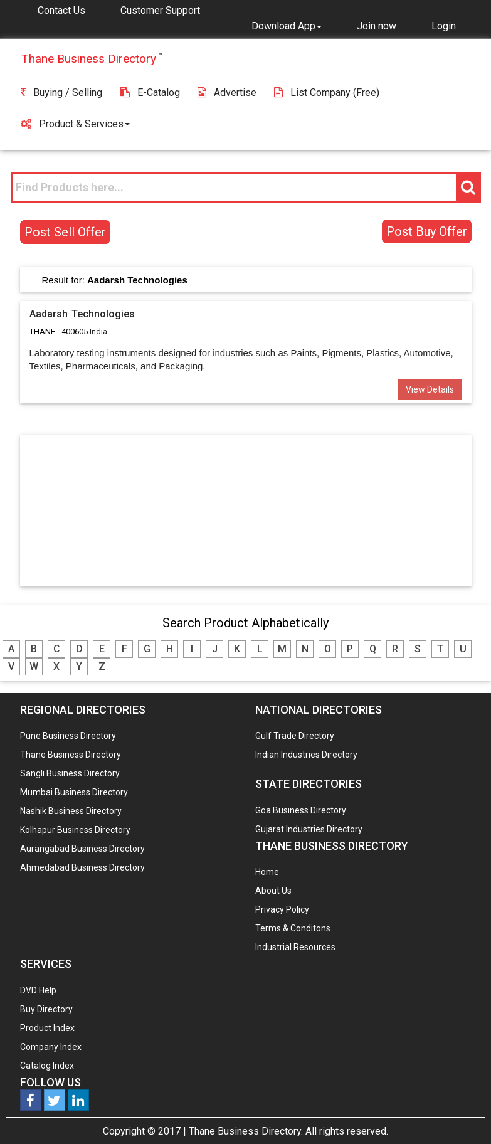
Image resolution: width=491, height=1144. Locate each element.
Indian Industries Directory (306, 754)
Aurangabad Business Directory (82, 849)
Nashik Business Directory (71, 811)
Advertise (227, 92)
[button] (286, 25)
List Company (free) (326, 92)
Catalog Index (47, 1066)
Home (267, 872)
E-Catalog (150, 92)
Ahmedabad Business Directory (82, 867)
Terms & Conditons (292, 928)
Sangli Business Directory (70, 773)
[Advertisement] (246, 510)
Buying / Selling (61, 92)
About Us (273, 891)
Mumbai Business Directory (74, 792)
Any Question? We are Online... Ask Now (462, 1114)
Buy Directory (46, 1009)
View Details (430, 389)
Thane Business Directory (70, 754)
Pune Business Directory (68, 736)
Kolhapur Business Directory (75, 830)
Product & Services (75, 124)
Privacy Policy (282, 909)
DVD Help (38, 990)
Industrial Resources (295, 947)
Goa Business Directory (300, 810)
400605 (74, 331)
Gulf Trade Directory (294, 736)
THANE (42, 331)
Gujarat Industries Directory (308, 829)
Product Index (47, 1028)
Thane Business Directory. (246, 1131)
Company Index (51, 1047)
